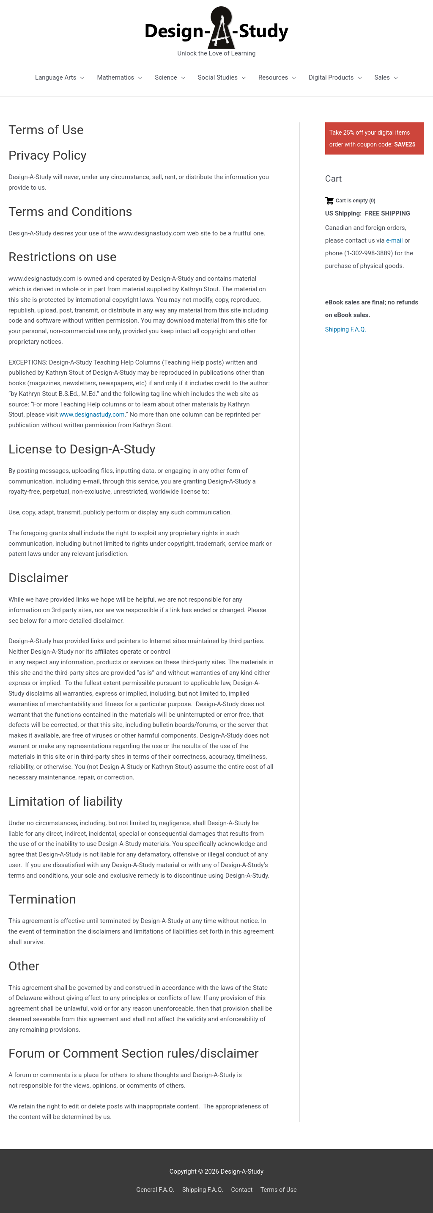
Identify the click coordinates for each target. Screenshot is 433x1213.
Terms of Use (280, 1190)
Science (166, 77)
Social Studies (218, 77)
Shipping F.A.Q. (346, 329)
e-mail (394, 240)
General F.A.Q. (153, 1190)
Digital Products (331, 77)
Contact (243, 1190)
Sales (382, 77)
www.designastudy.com (93, 414)
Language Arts (55, 77)
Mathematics (115, 77)
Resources (273, 77)
